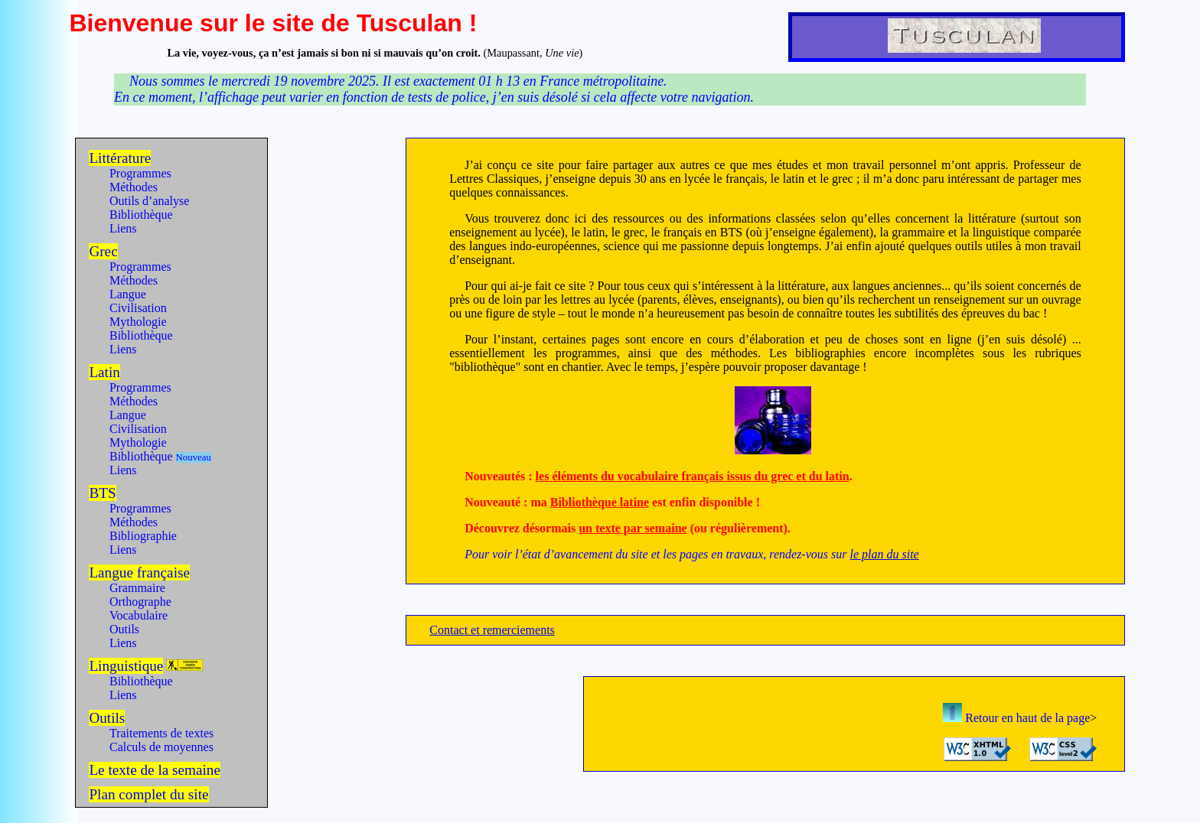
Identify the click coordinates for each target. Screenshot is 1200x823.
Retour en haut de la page (1016, 717)
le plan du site (883, 554)
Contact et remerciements (491, 629)
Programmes (140, 173)
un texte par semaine (632, 528)
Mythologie (138, 321)
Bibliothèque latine (599, 502)
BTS (102, 493)
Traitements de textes (161, 733)
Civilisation (138, 307)
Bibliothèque (141, 214)
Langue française (139, 572)
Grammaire (137, 587)
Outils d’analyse (149, 200)
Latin (104, 372)
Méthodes (133, 187)
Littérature (120, 158)
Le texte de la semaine (154, 770)
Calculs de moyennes (161, 746)
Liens (123, 228)
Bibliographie (143, 535)
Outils (124, 629)
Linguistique (126, 666)
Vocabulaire (138, 615)
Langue (127, 294)
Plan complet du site (148, 794)
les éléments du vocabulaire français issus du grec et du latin (692, 476)
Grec (103, 251)
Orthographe (140, 601)
